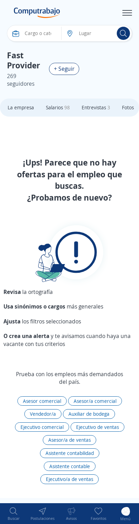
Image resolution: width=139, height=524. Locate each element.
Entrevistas (96, 107)
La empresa (21, 107)
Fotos (128, 107)
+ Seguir (64, 69)
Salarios (58, 107)
